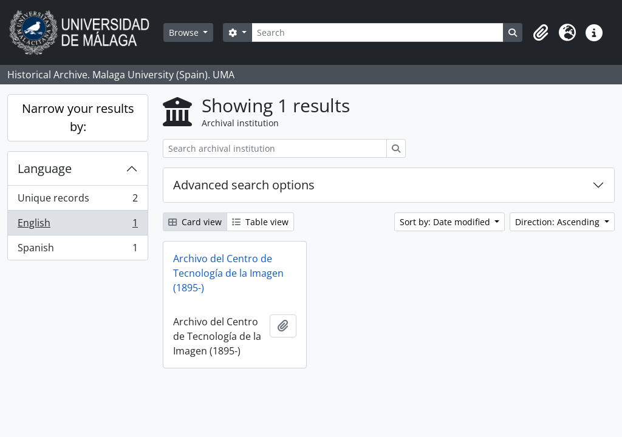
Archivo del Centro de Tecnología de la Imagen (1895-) (228, 273)
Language (45, 168)
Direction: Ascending (558, 222)
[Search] (377, 32)
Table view (260, 222)
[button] (540, 32)
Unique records (77, 201)
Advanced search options (244, 185)
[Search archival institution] (275, 148)
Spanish (77, 250)
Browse (185, 32)
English (77, 225)
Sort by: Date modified (446, 222)
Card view (195, 222)
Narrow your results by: (78, 117)
